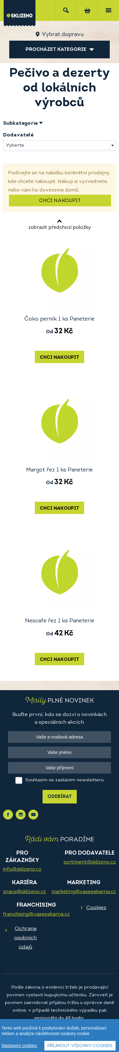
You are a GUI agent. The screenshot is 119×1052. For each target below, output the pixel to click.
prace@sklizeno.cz (24, 891)
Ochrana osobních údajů (25, 938)
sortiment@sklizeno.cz (90, 862)
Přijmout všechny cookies (80, 1046)
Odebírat (59, 797)
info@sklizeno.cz (22, 869)
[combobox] (59, 145)
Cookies (96, 907)
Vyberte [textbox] (15, 145)
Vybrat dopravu (63, 35)
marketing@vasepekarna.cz (83, 891)
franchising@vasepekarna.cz (36, 914)
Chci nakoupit (60, 200)
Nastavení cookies (19, 1045)
